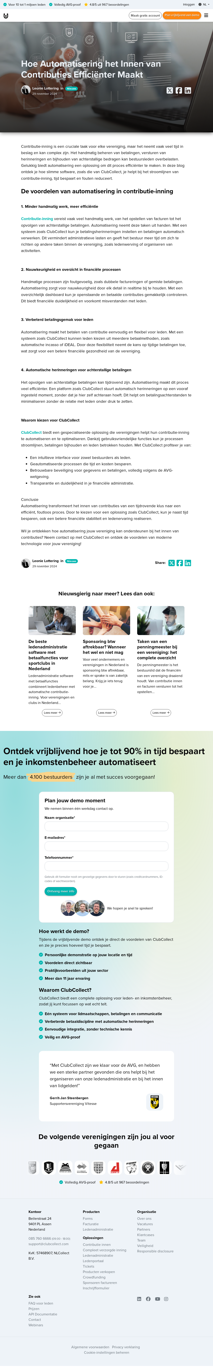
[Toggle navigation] (206, 15)
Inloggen (187, 4)
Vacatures (145, 1225)
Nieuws (71, 89)
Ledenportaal (93, 1262)
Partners (143, 1231)
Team (141, 1241)
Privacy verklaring (126, 1348)
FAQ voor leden (41, 1305)
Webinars (36, 1326)
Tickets (88, 1268)
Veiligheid (145, 1247)
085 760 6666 (49, 1240)
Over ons (144, 1220)
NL (202, 4)
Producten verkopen (99, 1273)
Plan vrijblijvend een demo (180, 16)
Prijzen (34, 1310)
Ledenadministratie (98, 1231)
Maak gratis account (142, 16)
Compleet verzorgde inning (104, 1251)
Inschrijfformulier (96, 1289)
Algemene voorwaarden (90, 1348)
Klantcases (145, 1236)
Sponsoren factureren (100, 1284)
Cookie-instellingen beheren (106, 1354)
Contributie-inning (37, 219)
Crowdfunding (94, 1278)
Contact (35, 1321)
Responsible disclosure (155, 1252)
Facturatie (91, 1225)
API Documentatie (43, 1316)
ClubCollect (31, 433)
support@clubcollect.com (49, 1245)
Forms (88, 1220)
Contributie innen (97, 1246)
